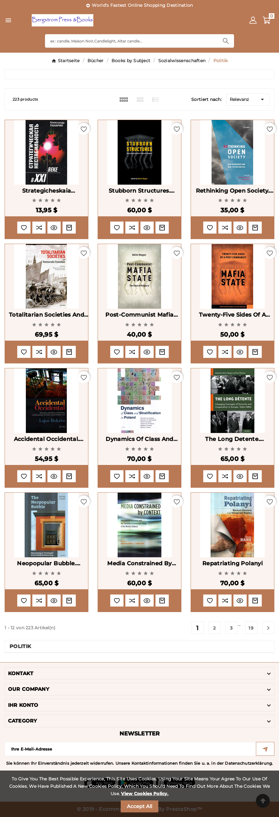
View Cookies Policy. (144, 793)
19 (251, 628)
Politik (20, 646)
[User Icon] (253, 20)
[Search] (131, 40)
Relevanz (248, 99)
